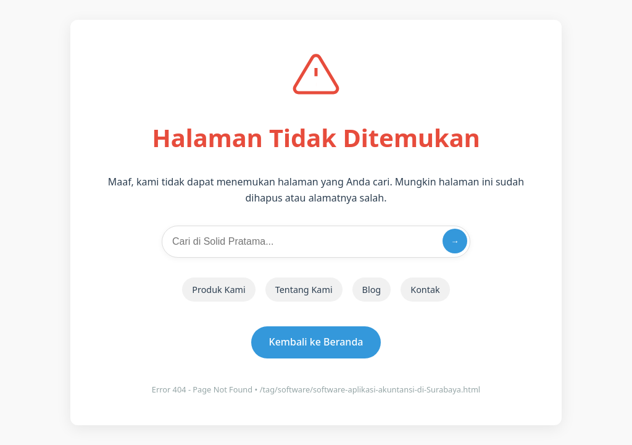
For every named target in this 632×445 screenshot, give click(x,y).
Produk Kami (218, 289)
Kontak (424, 289)
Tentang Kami (304, 289)
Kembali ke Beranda (316, 342)
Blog (371, 289)
